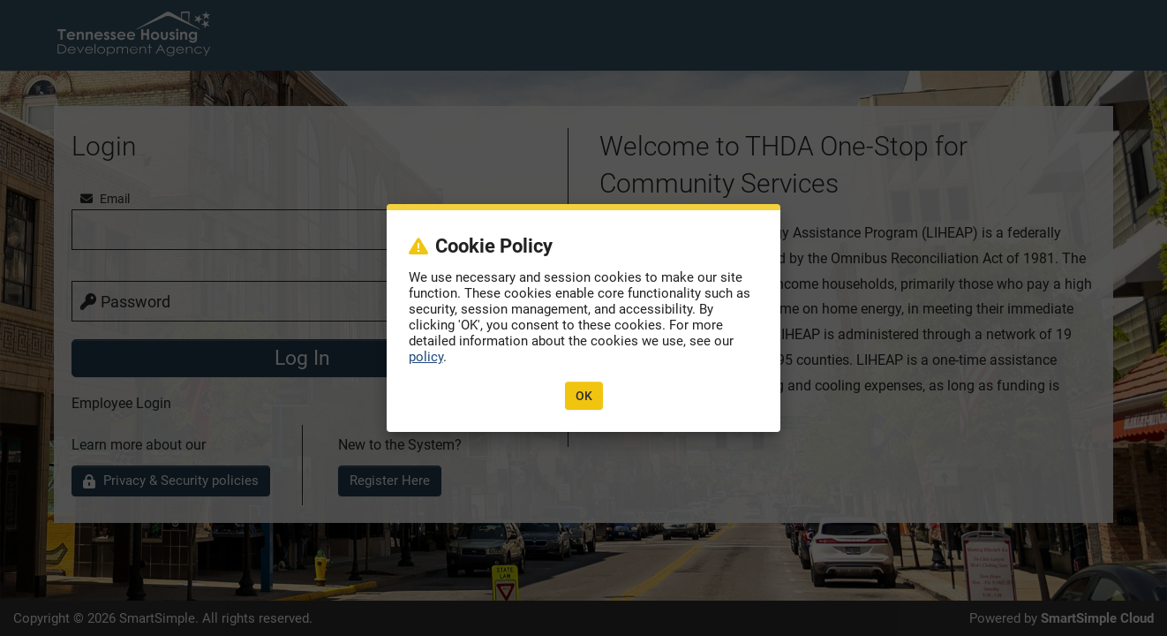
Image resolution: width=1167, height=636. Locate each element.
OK (584, 396)
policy (426, 357)
